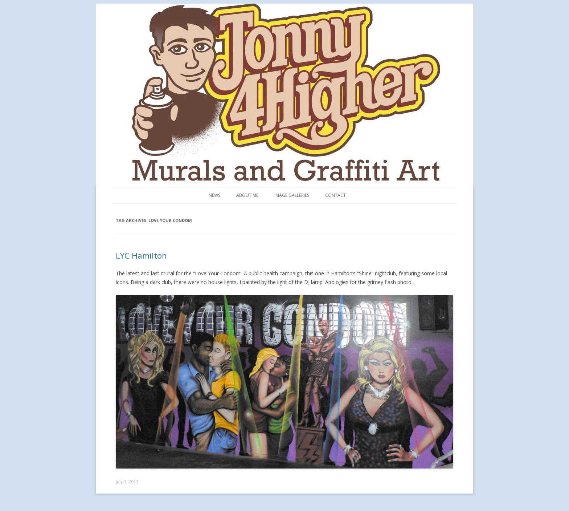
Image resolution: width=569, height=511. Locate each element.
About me (247, 195)
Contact (335, 195)
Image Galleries (291, 195)
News (214, 195)
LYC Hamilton (141, 255)
